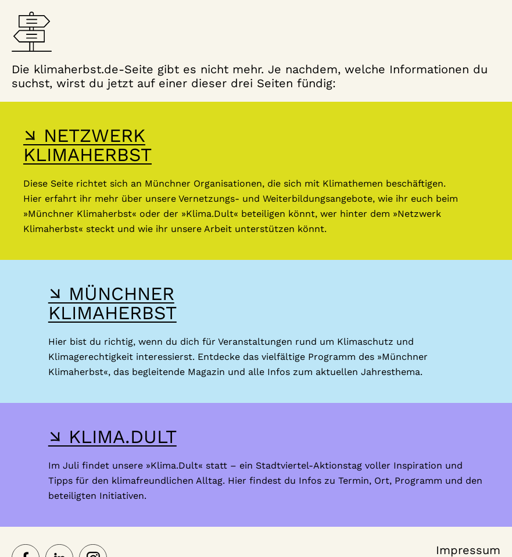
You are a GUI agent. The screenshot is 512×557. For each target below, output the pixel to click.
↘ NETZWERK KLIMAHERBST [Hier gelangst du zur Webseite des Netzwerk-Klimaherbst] (87, 145)
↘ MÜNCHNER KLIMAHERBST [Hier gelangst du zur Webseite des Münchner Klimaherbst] (112, 303)
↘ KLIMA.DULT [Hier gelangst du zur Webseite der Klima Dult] (112, 437)
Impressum (468, 550)
